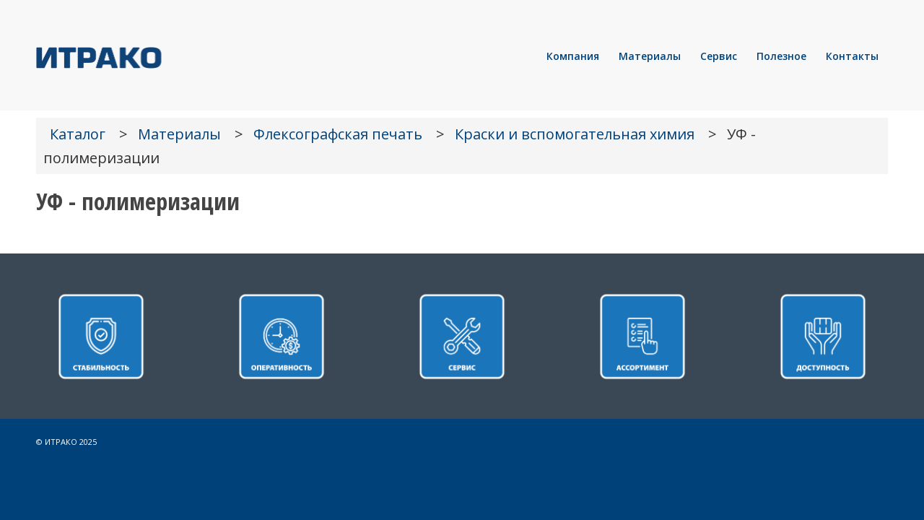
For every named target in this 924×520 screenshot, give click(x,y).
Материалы (179, 134)
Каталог (77, 134)
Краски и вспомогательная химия (574, 134)
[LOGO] (148, 56)
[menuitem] (573, 56)
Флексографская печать (337, 134)
